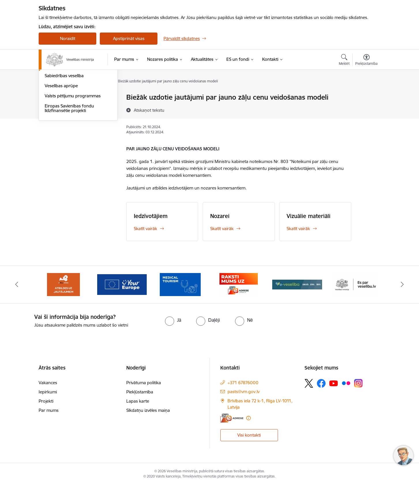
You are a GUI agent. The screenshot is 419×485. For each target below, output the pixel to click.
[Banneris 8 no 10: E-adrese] (238, 284)
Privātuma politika (143, 382)
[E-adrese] (231, 418)
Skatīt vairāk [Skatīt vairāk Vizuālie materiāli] (298, 228)
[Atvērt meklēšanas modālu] (344, 60)
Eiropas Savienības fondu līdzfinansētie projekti (69, 170)
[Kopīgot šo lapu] (366, 109)
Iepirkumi (48, 392)
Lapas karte (137, 401)
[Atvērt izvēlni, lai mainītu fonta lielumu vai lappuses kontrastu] (366, 60)
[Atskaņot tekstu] (149, 110)
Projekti (46, 401)
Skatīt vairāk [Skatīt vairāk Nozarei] (222, 228)
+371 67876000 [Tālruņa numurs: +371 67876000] (243, 382)
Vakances (48, 382)
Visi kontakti (249, 435)
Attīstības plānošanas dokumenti (76, 98)
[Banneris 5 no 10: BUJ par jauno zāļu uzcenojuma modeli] (63, 284)
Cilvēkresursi (57, 107)
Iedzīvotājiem (151, 216)
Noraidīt (67, 38)
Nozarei (220, 216)
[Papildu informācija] (248, 418)
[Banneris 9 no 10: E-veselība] (297, 284)
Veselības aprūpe (61, 147)
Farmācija (54, 127)
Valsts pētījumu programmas (73, 157)
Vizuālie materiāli (308, 216)
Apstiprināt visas (128, 38)
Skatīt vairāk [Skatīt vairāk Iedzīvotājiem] (145, 228)
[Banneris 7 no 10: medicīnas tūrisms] (180, 284)
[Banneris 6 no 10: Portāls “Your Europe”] (122, 284)
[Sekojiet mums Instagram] (358, 383)
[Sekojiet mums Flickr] (346, 383)
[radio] (173, 320)
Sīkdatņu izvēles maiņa (148, 410)
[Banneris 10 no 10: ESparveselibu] (355, 284)
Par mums (49, 410)
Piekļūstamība (139, 392)
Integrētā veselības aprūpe (70, 117)
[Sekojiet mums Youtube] (333, 383)
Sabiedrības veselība (64, 138)
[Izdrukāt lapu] (366, 95)
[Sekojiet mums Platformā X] (309, 383)
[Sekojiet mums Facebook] (321, 383)
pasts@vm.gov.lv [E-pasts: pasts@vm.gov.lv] (244, 391)
